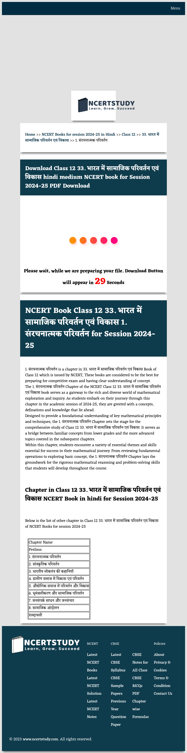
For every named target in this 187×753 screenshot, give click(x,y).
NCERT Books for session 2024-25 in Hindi (78, 134)
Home (30, 134)
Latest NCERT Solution (94, 686)
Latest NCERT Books (93, 663)
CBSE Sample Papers (117, 686)
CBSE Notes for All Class (140, 663)
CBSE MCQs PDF (137, 686)
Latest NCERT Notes (93, 709)
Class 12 (128, 134)
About (159, 655)
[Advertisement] (93, 53)
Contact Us (163, 693)
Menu (175, 8)
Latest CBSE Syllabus (118, 663)
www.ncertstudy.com (40, 739)
